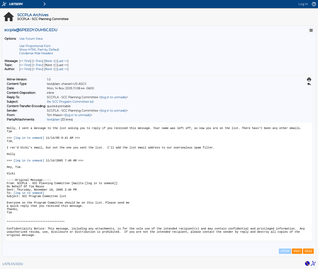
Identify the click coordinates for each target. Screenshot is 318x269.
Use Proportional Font (34, 46)
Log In (303, 4)
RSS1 (297, 251)
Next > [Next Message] (50, 61)
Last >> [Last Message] (62, 61)
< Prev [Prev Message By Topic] (37, 65)
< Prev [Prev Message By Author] (37, 69)
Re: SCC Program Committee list (70, 102)
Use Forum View (31, 39)
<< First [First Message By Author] (25, 69)
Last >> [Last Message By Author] (62, 69)
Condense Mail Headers (36, 53)
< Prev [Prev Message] (37, 61)
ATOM (284, 251)
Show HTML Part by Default (39, 49)
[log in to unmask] (113, 97)
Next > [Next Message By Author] (50, 69)
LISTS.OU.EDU (12, 264)
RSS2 (308, 251)
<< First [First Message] (25, 61)
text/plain (53, 119)
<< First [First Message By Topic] (25, 65)
